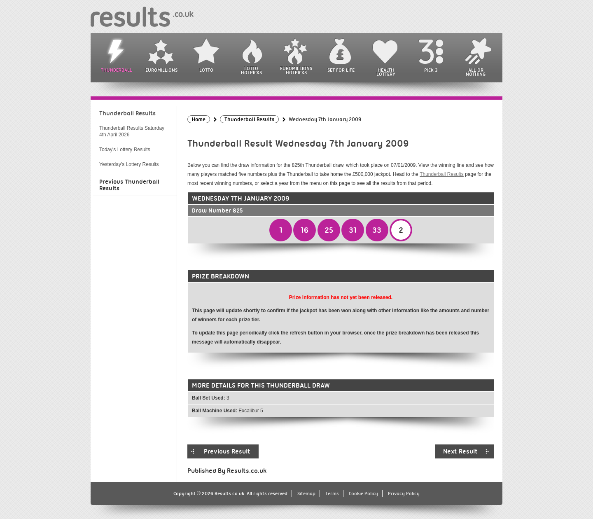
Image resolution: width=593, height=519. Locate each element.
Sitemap (306, 493)
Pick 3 (430, 70)
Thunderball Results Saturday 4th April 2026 (131, 131)
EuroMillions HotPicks (296, 70)
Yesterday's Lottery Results (129, 164)
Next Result (460, 451)
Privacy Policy (404, 493)
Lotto (206, 70)
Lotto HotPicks (251, 70)
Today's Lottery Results (124, 149)
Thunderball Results (442, 174)
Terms (332, 493)
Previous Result (227, 451)
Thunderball (116, 70)
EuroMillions (161, 70)
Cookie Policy (363, 493)
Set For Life (341, 70)
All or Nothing (476, 72)
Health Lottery (385, 72)
